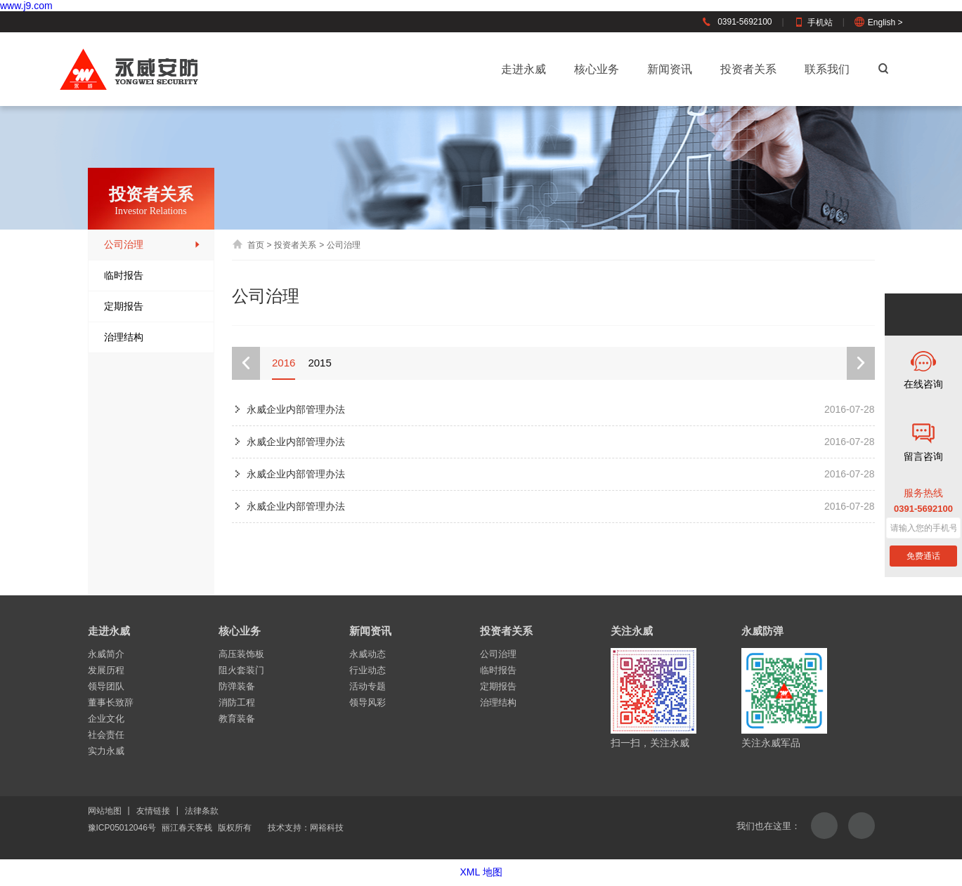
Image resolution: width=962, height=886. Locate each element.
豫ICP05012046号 (122, 828)
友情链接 (153, 811)
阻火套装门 (241, 670)
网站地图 (105, 811)
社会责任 (106, 734)
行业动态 (367, 670)
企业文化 (106, 718)
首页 (248, 245)
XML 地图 (481, 872)
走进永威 (523, 69)
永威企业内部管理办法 (296, 409)
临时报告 (152, 275)
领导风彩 (367, 702)
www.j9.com (26, 5)
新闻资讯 (669, 69)
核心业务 (596, 69)
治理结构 (152, 337)
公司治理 (152, 245)
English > (878, 22)
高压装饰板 (241, 654)
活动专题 (367, 686)
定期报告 (152, 306)
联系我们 (827, 69)
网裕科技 (327, 828)
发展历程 (106, 670)
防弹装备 (237, 686)
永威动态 (367, 654)
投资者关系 (748, 69)
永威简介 (106, 654)
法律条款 (202, 811)
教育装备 (237, 718)
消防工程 (237, 702)
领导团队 (106, 686)
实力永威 (106, 751)
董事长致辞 (111, 702)
